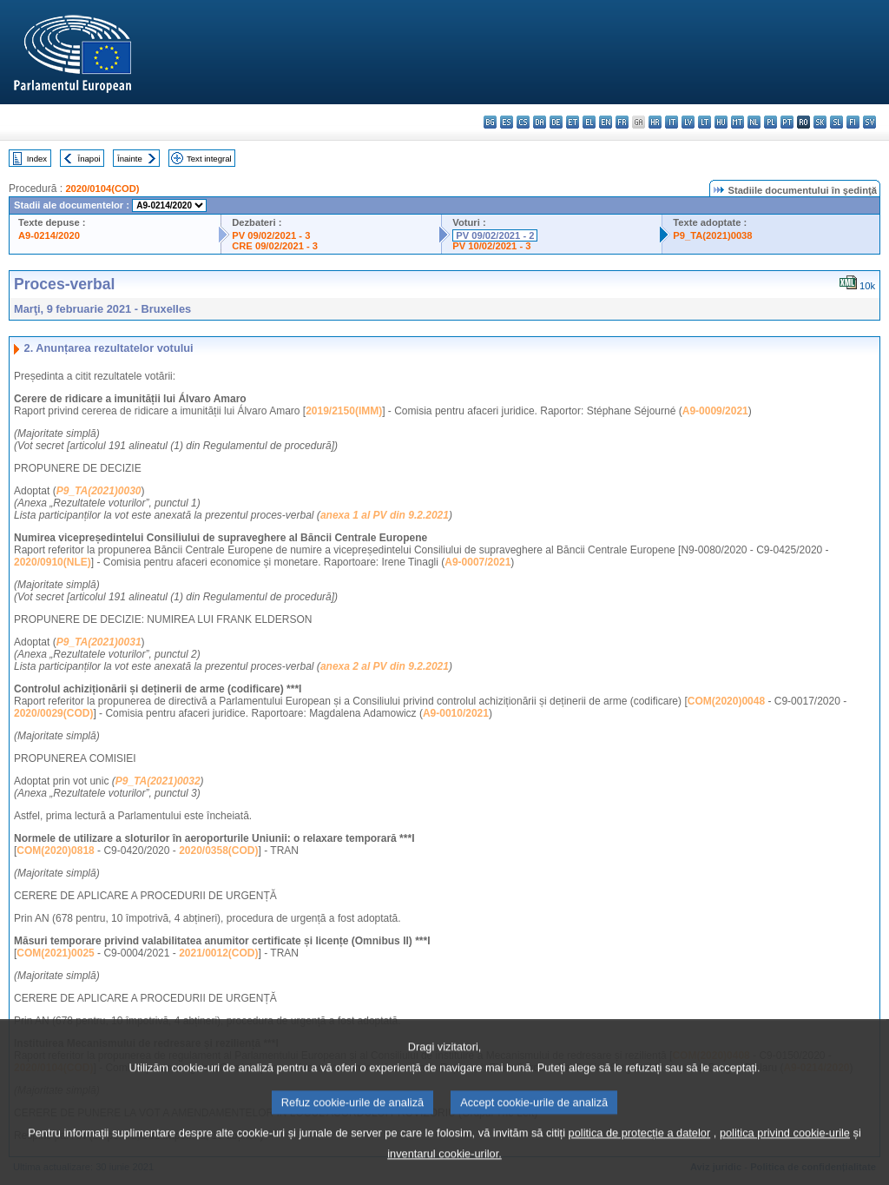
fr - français (622, 122)
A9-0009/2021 (715, 411)
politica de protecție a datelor (640, 1154)
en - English (605, 122)
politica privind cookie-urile (785, 1154)
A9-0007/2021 (477, 562)
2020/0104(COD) (102, 188)
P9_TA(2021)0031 (99, 642)
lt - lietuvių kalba (704, 122)
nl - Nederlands (754, 122)
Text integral (209, 158)
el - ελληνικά (589, 122)
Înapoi (89, 158)
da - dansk (539, 122)
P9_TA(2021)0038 (712, 235)
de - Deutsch (556, 122)
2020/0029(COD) (53, 713)
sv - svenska (869, 122)
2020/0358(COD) (218, 850)
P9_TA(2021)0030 (99, 491)
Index (37, 158)
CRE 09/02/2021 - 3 (275, 246)
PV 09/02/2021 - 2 (495, 235)
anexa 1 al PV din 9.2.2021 (384, 515)
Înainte (129, 158)
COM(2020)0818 (55, 850)
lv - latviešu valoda (688, 122)
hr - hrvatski (655, 122)
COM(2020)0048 (726, 701)
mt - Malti (737, 122)
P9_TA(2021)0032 (158, 781)
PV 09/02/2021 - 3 (271, 235)
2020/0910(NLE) (52, 562)
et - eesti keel (572, 122)
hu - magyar (721, 122)
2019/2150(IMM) (344, 411)
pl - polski (770, 122)
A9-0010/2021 (456, 713)
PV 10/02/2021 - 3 (491, 246)
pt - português (787, 122)
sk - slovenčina (819, 122)
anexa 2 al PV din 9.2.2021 (384, 666)
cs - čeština (523, 122)
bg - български (490, 122)
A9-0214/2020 (49, 235)
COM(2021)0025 (55, 953)
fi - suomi (852, 122)
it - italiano (671, 122)
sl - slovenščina (836, 122)
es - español (506, 122)
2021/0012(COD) (218, 953)
